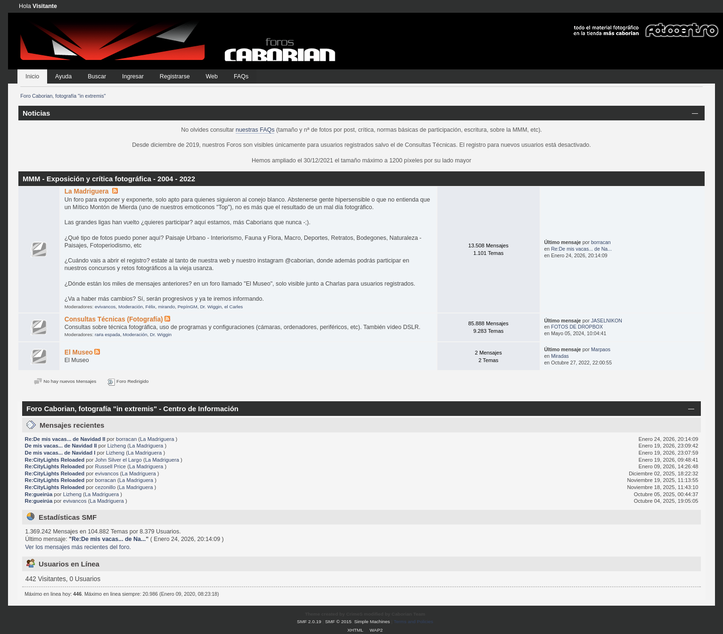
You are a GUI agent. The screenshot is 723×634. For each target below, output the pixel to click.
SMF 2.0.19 (309, 621)
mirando (166, 306)
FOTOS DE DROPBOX (577, 327)
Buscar (97, 76)
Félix (151, 306)
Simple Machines (372, 621)
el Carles (233, 306)
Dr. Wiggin (211, 306)
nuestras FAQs (255, 130)
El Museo (79, 352)
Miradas (560, 356)
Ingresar (133, 76)
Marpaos (600, 349)
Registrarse (175, 76)
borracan (601, 242)
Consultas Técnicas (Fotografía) (114, 319)
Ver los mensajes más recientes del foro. (78, 547)
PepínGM (187, 306)
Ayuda (63, 76)
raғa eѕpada (107, 334)
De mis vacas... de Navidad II (61, 445)
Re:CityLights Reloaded (55, 460)
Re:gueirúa (39, 494)
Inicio (32, 76)
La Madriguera (88, 191)
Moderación (130, 306)
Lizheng (116, 445)
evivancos (105, 306)
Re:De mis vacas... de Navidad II (65, 439)
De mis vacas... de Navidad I (60, 453)
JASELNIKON (606, 320)
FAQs (241, 76)
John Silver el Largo (118, 460)
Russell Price (110, 466)
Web (212, 76)
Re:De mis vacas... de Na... (581, 249)
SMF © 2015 (338, 621)
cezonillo (105, 487)
